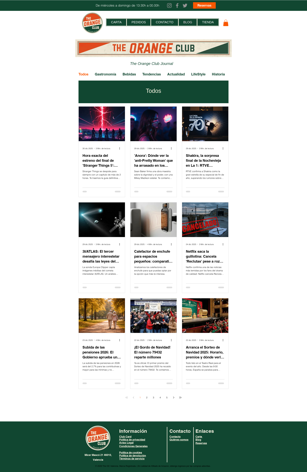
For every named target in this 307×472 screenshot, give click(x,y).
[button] (225, 23)
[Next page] (173, 397)
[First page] (127, 397)
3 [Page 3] (153, 397)
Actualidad (176, 74)
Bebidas (129, 74)
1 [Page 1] (140, 397)
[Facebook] (177, 5)
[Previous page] (133, 397)
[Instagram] (169, 5)
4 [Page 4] (160, 397)
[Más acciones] (121, 148)
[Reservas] (204, 5)
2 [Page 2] (146, 397)
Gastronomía (105, 74)
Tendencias (151, 74)
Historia (218, 74)
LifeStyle (198, 74)
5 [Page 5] (167, 397)
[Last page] (180, 397)
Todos (83, 74)
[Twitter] (185, 5)
